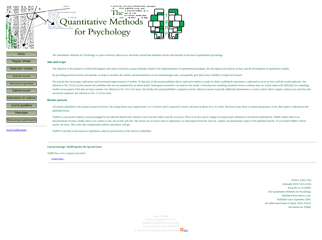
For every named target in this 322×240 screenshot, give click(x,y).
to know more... (57, 159)
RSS (184, 230)
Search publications (16, 130)
